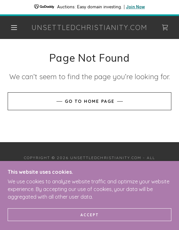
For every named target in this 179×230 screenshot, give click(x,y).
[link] (89, 27)
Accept (89, 214)
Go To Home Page (90, 101)
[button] (16, 27)
